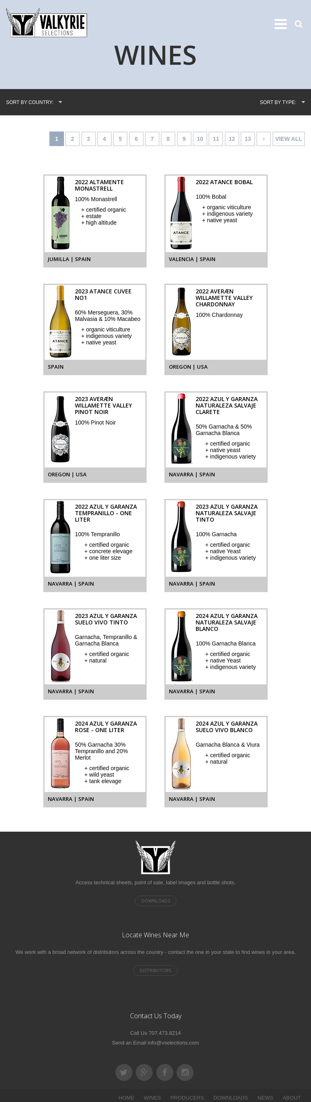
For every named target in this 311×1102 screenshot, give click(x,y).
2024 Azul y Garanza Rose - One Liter (106, 727)
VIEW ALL (288, 139)
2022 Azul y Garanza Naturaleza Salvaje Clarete (227, 405)
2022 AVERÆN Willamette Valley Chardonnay (224, 297)
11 (216, 139)
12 (232, 139)
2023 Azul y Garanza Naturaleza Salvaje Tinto (227, 513)
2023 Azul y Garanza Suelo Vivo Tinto (106, 619)
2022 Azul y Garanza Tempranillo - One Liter (106, 513)
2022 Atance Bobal (224, 182)
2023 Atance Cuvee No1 (103, 294)
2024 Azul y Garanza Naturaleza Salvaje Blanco (227, 622)
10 (200, 139)
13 (248, 139)
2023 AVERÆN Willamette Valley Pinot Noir (103, 405)
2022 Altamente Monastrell (99, 185)
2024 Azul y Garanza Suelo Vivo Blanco (227, 727)
